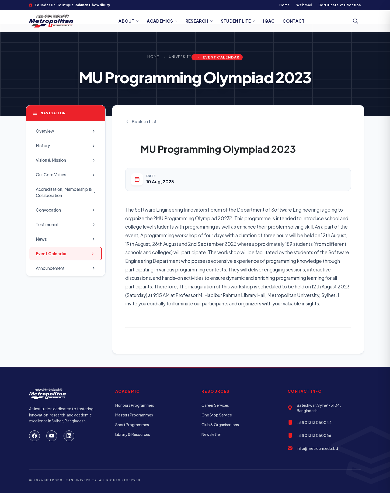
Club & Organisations (220, 424)
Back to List (141, 121)
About (129, 20)
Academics (162, 20)
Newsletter (211, 434)
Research (199, 20)
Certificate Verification (339, 5)
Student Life (238, 20)
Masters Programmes (134, 414)
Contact (294, 20)
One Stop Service (216, 414)
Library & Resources (132, 434)
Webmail (304, 5)
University (180, 56)
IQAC (269, 20)
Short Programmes (132, 424)
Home (284, 5)
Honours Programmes (134, 405)
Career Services (215, 405)
